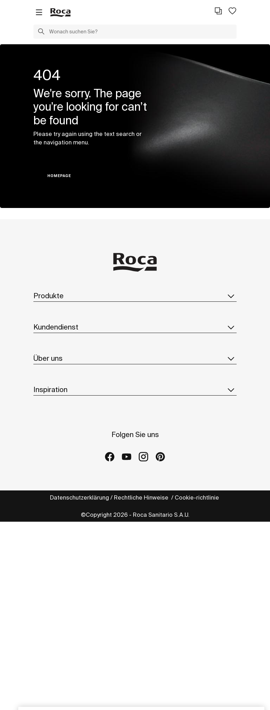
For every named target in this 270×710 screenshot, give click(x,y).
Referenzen (49, 571)
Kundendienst (135, 363)
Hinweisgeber (52, 503)
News (41, 475)
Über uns (135, 403)
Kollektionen (49, 311)
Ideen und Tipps (54, 543)
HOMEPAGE (59, 176)
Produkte (135, 295)
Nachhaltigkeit (52, 447)
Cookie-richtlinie (197, 686)
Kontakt (43, 379)
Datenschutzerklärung (79, 686)
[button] (41, 32)
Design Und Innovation (63, 461)
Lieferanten (49, 489)
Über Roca (47, 419)
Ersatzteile (47, 340)
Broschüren (48, 326)
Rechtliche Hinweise (142, 686)
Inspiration (135, 527)
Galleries (45, 585)
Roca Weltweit (52, 433)
